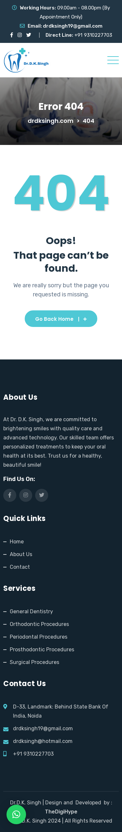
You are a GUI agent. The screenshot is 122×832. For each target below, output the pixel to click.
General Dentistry (31, 611)
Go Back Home (61, 319)
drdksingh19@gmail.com (72, 26)
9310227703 (98, 35)
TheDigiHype (61, 812)
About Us (21, 554)
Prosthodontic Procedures (42, 649)
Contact (20, 567)
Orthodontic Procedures (39, 624)
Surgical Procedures (34, 662)
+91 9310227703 (33, 754)
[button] (16, 814)
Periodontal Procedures (38, 637)
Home (17, 542)
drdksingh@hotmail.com (43, 741)
